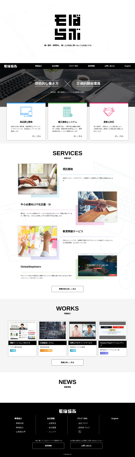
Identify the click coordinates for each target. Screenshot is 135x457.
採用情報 (91, 66)
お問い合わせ (110, 66)
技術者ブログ (84, 428)
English (128, 66)
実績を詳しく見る (67, 362)
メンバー (52, 432)
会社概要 (52, 428)
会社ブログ (83, 423)
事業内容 (20, 423)
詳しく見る (36, 136)
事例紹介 (20, 428)
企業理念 (52, 423)
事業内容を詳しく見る (67, 289)
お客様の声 (21, 432)
